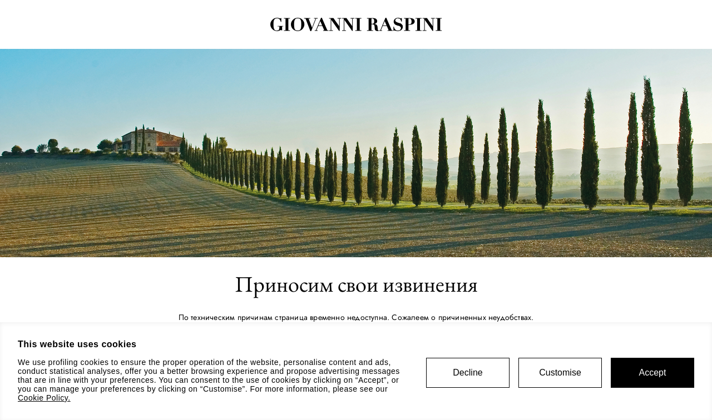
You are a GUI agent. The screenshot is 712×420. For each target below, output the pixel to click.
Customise (560, 372)
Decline (467, 372)
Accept (652, 372)
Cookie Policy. (44, 397)
